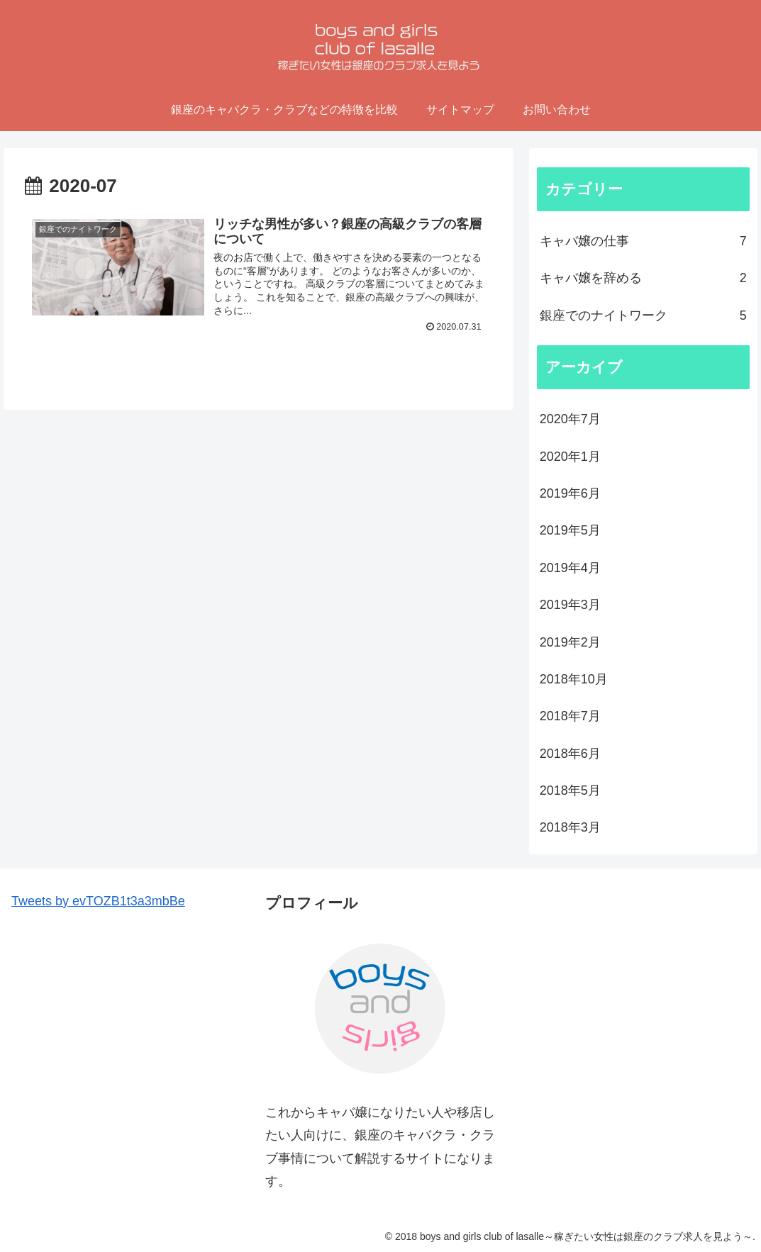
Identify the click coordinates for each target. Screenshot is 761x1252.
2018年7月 (570, 716)
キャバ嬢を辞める (643, 278)
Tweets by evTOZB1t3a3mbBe (98, 901)
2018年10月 (574, 679)
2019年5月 (570, 530)
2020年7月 (570, 419)
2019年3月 (570, 605)
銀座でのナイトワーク (643, 315)
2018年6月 (570, 754)
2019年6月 (570, 493)
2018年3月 (570, 827)
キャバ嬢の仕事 (643, 241)
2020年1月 (570, 456)
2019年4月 (570, 568)
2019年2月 (570, 642)
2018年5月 (570, 790)
